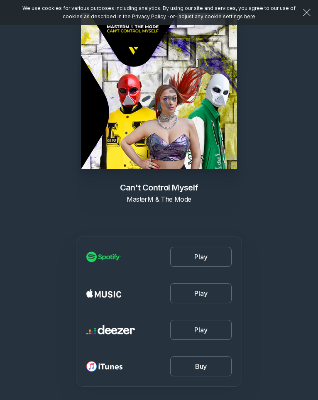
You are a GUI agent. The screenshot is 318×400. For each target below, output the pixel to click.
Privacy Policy (149, 16)
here (249, 16)
